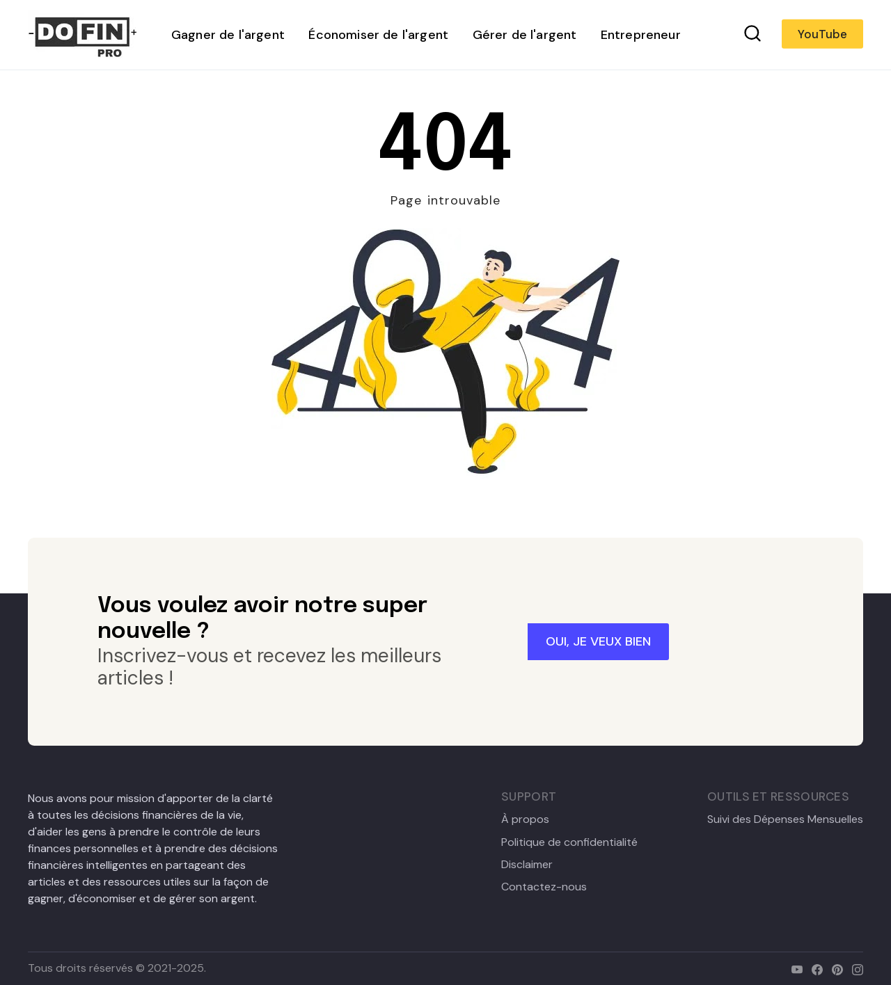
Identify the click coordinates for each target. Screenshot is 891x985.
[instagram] (854, 968)
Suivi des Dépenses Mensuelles (785, 819)
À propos (525, 819)
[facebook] (814, 968)
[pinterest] (834, 968)
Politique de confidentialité (569, 842)
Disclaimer (527, 864)
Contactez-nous (544, 887)
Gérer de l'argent (525, 34)
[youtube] (794, 968)
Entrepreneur (641, 34)
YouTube (822, 34)
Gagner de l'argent (228, 34)
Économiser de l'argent (378, 34)
